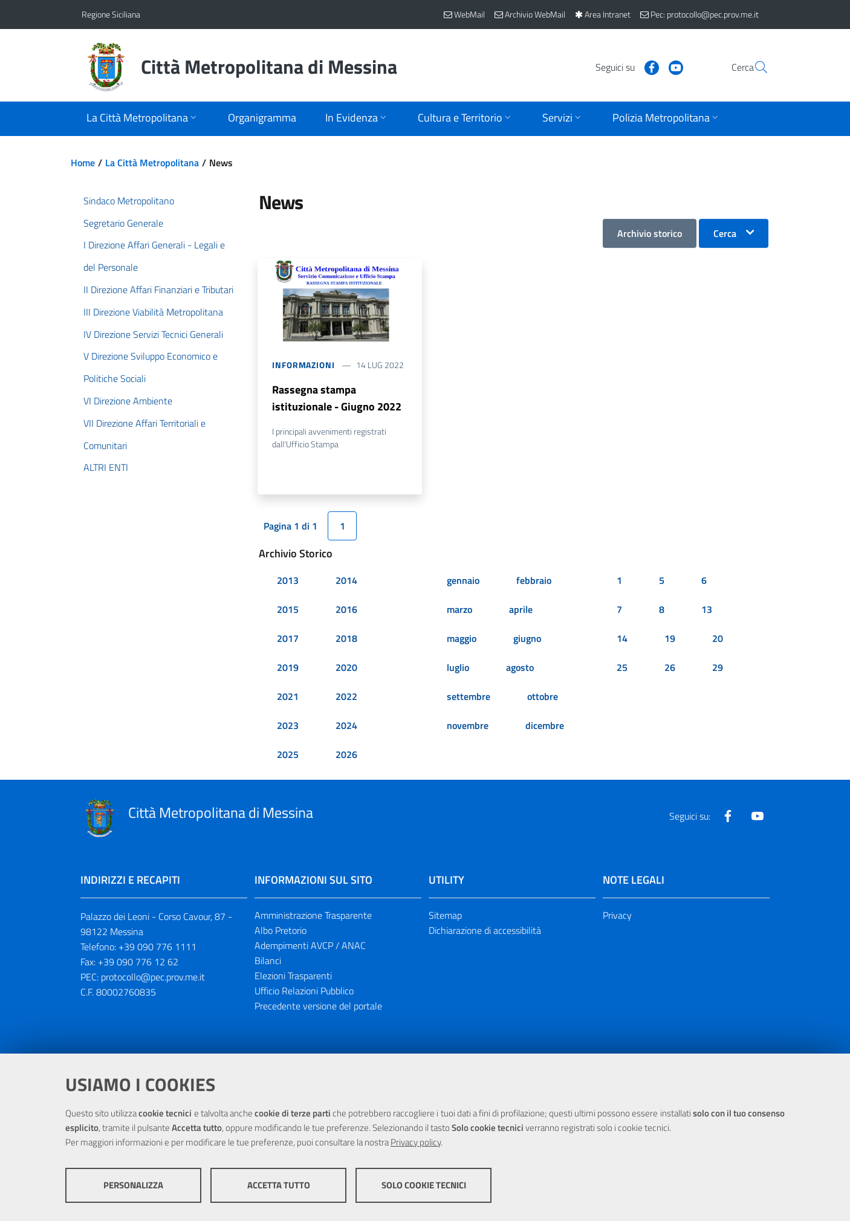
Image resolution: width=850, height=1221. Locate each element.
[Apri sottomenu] (142, 119)
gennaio (463, 581)
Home (83, 162)
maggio (461, 639)
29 (717, 668)
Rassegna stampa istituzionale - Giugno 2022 (336, 398)
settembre (468, 697)
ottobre (542, 697)
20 (717, 639)
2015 (288, 610)
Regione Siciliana (111, 14)
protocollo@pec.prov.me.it (153, 977)
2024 (346, 726)
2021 (288, 697)
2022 (346, 697)
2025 (288, 755)
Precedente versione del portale (318, 1006)
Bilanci (268, 961)
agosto (520, 668)
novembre (467, 726)
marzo (459, 610)
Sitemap (445, 915)
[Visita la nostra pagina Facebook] (623, 66)
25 (622, 668)
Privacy (617, 915)
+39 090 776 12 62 (138, 962)
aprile (521, 610)
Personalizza (133, 1185)
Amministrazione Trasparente (313, 915)
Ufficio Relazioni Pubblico (304, 991)
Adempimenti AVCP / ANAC (310, 946)
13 (706, 610)
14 (622, 639)
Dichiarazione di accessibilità (485, 931)
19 (669, 639)
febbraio (533, 581)
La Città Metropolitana (152, 162)
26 (669, 668)
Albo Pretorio (281, 931)
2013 (288, 581)
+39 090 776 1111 (157, 947)
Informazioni (303, 364)
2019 (288, 668)
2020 (346, 668)
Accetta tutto (278, 1185)
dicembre (544, 726)
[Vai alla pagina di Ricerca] (753, 67)
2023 (288, 726)
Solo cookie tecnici (423, 1185)
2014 (346, 581)
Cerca (724, 233)
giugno (527, 639)
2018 (346, 639)
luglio (458, 668)
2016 (346, 610)
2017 (288, 639)
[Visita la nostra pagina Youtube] (647, 66)
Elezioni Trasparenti (293, 976)
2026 (346, 755)
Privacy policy (416, 1142)
